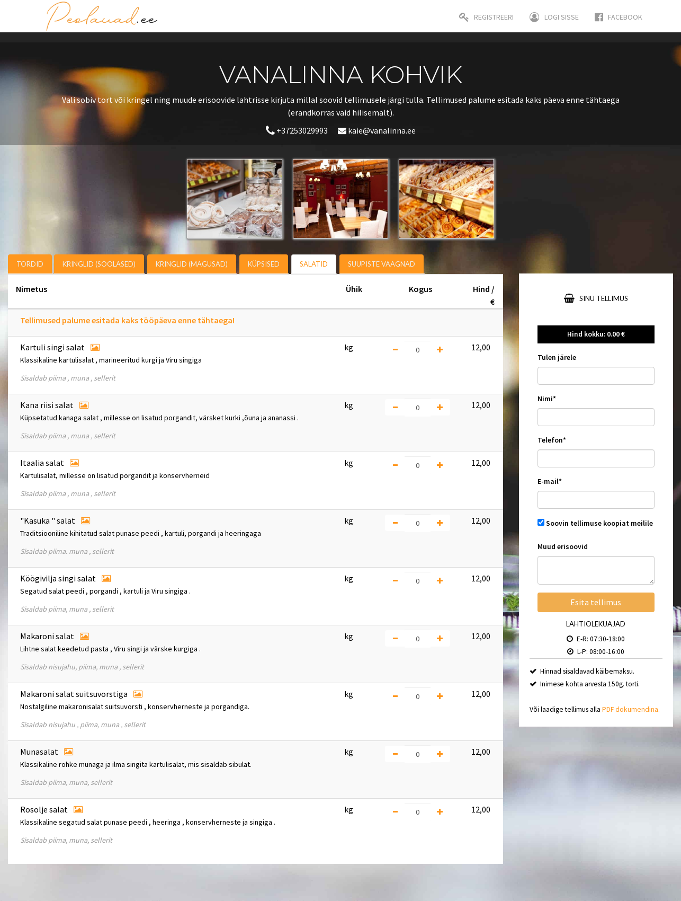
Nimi (546, 398)
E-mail (549, 481)
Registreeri (486, 17)
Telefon (551, 440)
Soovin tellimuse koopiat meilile (599, 523)
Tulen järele (556, 357)
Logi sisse (554, 17)
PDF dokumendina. (631, 709)
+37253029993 (297, 130)
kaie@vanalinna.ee (377, 130)
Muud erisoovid (562, 546)
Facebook (618, 17)
